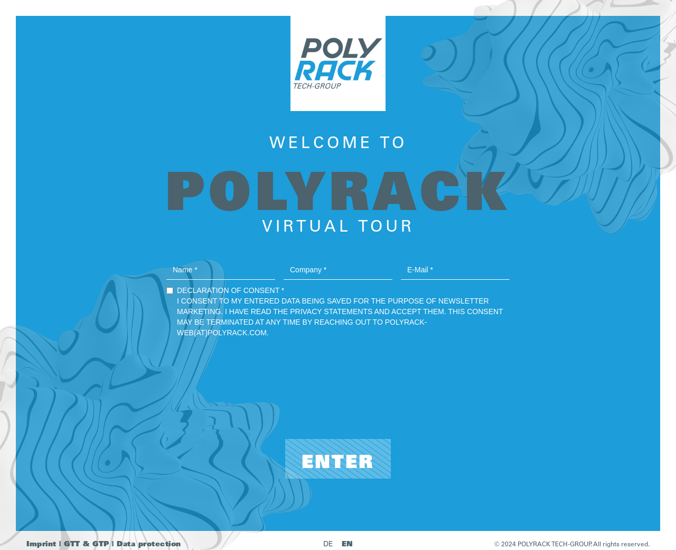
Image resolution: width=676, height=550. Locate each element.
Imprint (41, 543)
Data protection (149, 543)
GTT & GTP (86, 543)
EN (347, 543)
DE (328, 543)
